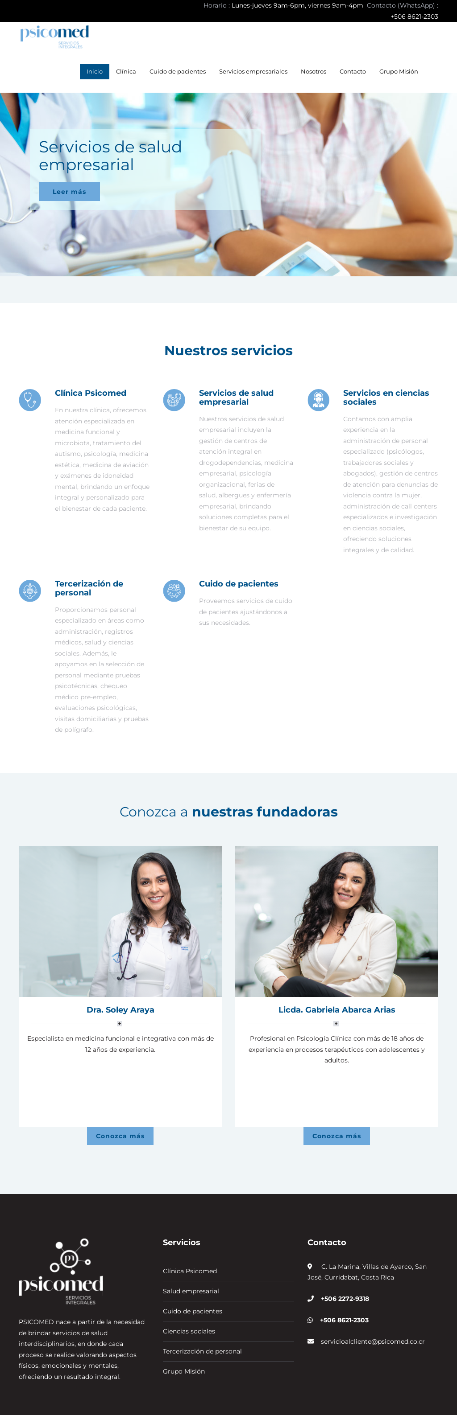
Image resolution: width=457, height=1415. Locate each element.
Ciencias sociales (189, 1284)
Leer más (69, 192)
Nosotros (313, 71)
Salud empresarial (191, 1243)
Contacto (353, 71)
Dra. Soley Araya (120, 1010)
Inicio (95, 71)
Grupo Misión (398, 71)
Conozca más (120, 1088)
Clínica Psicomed (90, 393)
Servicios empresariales (253, 71)
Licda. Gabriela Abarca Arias (336, 1010)
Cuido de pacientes (178, 71)
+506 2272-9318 (342, 1251)
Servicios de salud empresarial (236, 397)
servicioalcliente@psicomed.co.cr (369, 1294)
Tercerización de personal (89, 588)
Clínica (126, 71)
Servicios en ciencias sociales (386, 397)
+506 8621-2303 (342, 1272)
